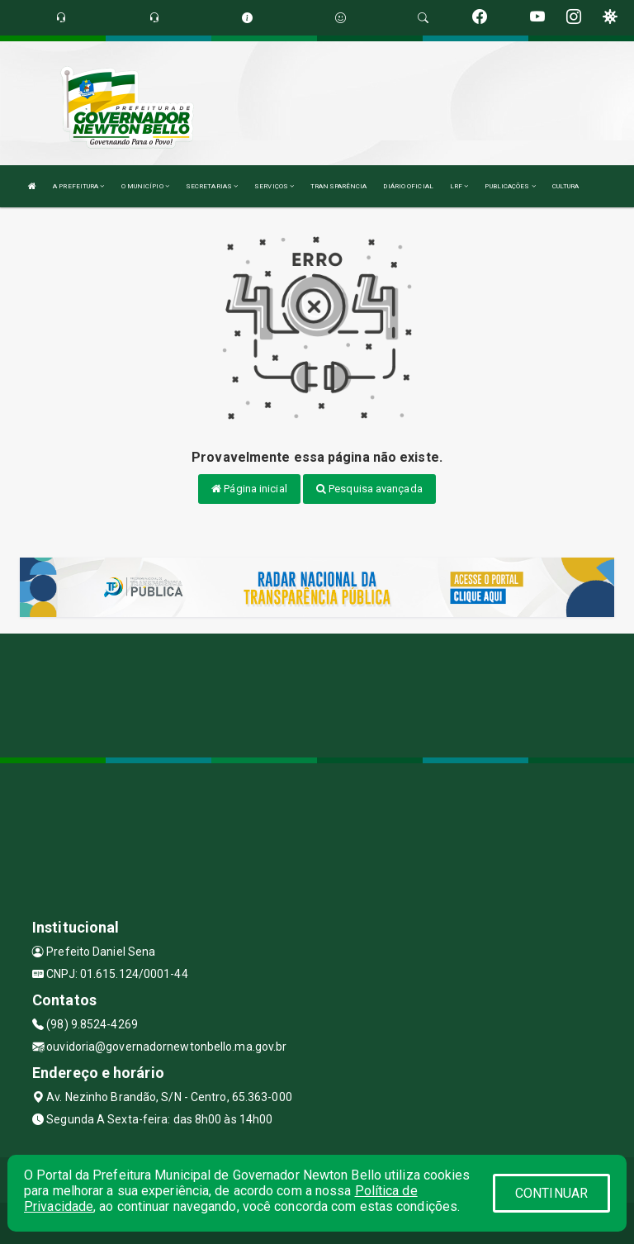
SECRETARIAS (212, 186)
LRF (459, 186)
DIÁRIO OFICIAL (408, 186)
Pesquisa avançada (369, 488)
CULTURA (566, 186)
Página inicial (249, 488)
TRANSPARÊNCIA (338, 186)
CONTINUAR (551, 1193)
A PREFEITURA (78, 186)
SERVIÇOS (274, 186)
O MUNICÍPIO (145, 186)
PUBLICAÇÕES (510, 186)
